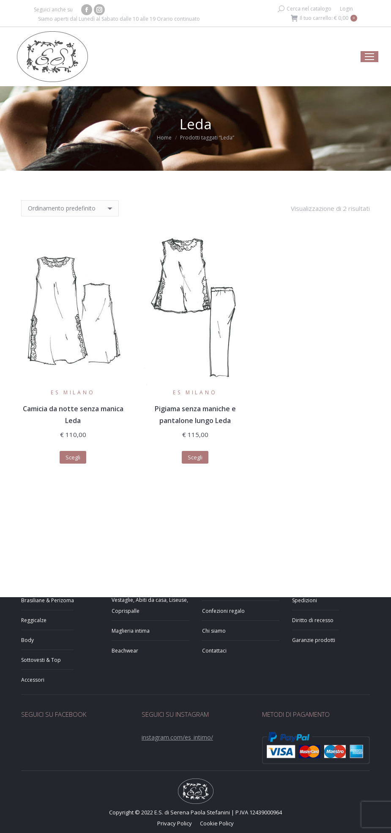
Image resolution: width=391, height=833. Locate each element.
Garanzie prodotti (313, 640)
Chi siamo (214, 630)
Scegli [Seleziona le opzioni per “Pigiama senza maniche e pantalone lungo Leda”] (195, 457)
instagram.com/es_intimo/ (177, 737)
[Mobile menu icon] (369, 56)
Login (346, 8)
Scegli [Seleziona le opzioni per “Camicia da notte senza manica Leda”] (73, 457)
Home (164, 137)
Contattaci (214, 650)
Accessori (32, 679)
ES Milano (73, 392)
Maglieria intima (131, 630)
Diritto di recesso (313, 620)
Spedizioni (304, 600)
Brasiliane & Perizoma (47, 600)
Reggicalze (33, 620)
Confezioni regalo (223, 611)
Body (27, 640)
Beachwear (125, 650)
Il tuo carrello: (324, 18)
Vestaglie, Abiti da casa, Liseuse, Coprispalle (150, 605)
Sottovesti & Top (41, 660)
